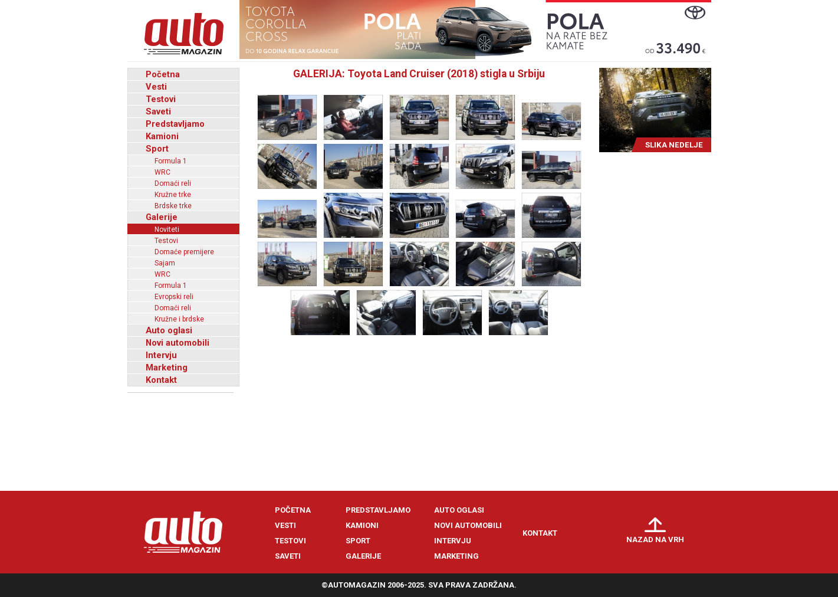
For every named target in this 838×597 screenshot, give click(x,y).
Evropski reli (174, 297)
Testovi (161, 99)
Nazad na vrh (655, 539)
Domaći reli (173, 183)
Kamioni (162, 136)
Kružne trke (173, 195)
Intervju (161, 355)
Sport (157, 148)
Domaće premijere (184, 252)
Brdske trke (173, 206)
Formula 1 (171, 161)
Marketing (167, 367)
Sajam (165, 263)
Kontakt (161, 380)
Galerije (162, 217)
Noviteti (167, 229)
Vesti (156, 86)
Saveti (158, 111)
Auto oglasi (169, 330)
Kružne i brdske (179, 319)
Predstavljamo (175, 124)
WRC (162, 172)
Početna (163, 74)
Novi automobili (177, 342)
